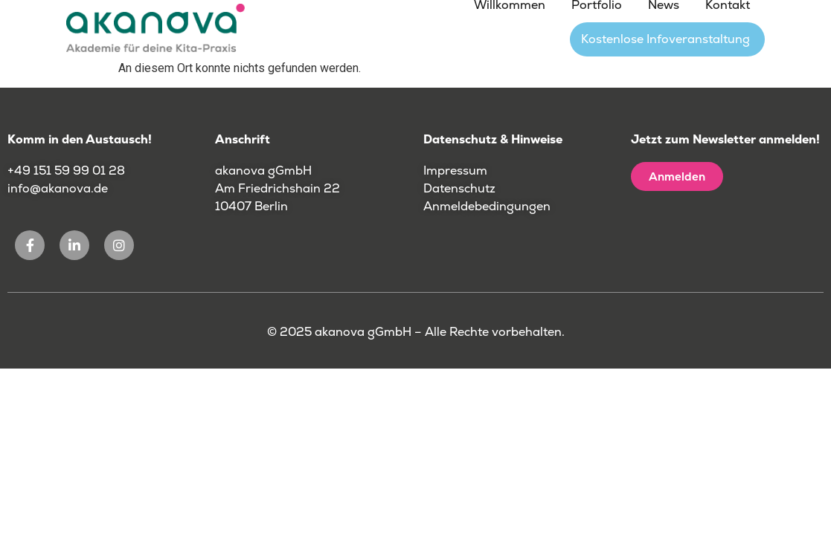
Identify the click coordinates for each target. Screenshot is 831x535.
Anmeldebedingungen (487, 206)
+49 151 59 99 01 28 (67, 170)
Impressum (455, 170)
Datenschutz (459, 188)
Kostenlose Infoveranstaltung (665, 39)
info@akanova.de (57, 188)
